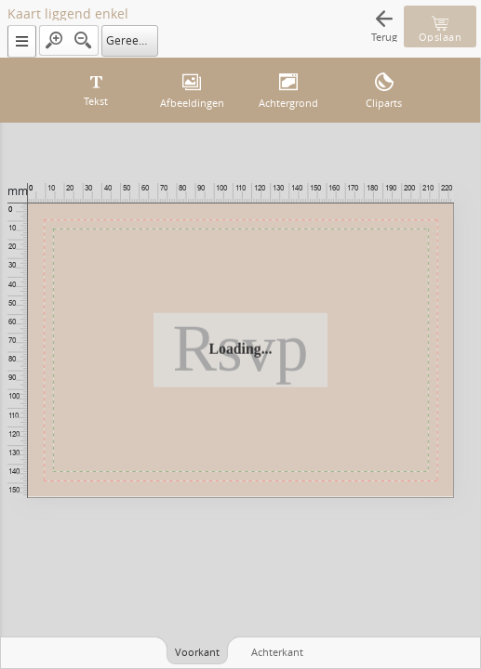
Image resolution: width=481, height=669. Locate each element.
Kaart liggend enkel (67, 13)
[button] (21, 41)
